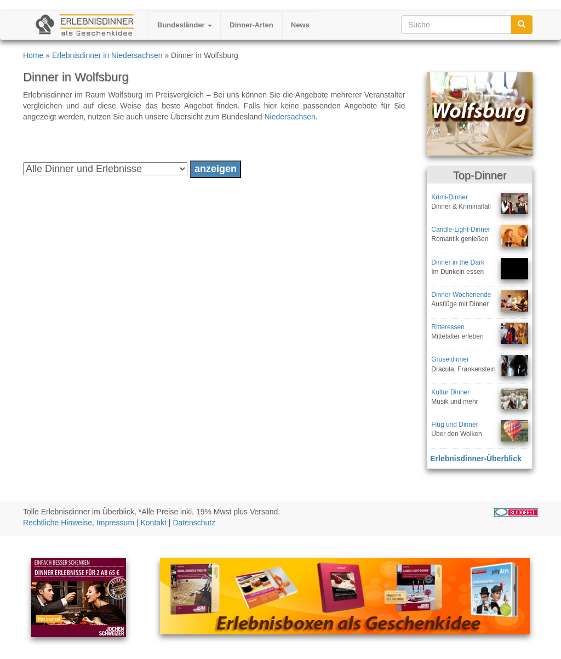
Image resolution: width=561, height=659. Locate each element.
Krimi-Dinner (449, 197)
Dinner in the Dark (457, 262)
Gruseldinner (450, 359)
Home (33, 55)
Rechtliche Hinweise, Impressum (78, 522)
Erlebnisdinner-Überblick (475, 458)
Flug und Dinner (454, 424)
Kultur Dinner (450, 392)
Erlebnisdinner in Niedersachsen (107, 55)
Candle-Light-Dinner (460, 229)
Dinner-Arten (251, 25)
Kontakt (154, 522)
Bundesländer (184, 25)
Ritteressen (448, 327)
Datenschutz (194, 522)
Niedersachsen (290, 116)
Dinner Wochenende (461, 295)
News (300, 25)
